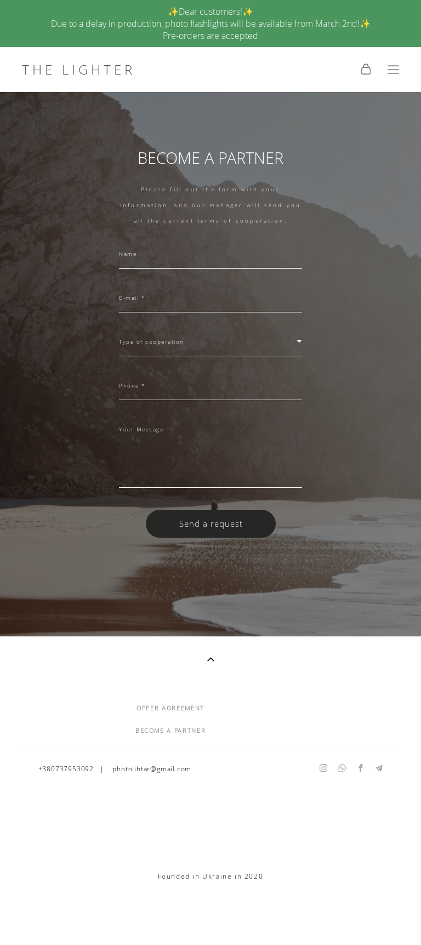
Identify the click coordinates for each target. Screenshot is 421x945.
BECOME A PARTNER (170, 730)
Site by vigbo (210, 918)
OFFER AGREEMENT (170, 708)
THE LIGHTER (78, 69)
